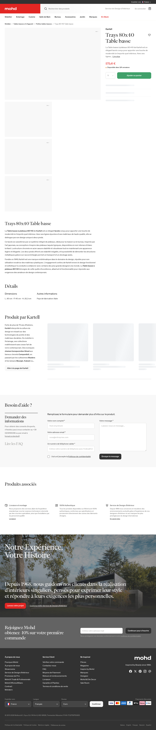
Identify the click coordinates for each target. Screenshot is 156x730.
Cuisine (32, 17)
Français (135, 725)
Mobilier (8, 17)
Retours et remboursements (55, 676)
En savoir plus (115, 519)
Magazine (84, 665)
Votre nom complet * (56, 420)
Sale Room (84, 683)
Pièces (83, 662)
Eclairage (20, 17)
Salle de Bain (44, 17)
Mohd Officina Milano (14, 683)
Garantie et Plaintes (51, 683)
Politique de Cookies (30, 725)
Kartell (109, 29)
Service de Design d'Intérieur (17, 672)
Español (148, 725)
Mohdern (9, 690)
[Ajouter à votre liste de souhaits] (149, 35)
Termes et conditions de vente (55, 686)
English (128, 725)
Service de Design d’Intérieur (117, 8)
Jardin (82, 17)
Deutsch (142, 725)
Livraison (12, 519)
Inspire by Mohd (87, 669)
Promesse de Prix (12, 676)
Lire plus (116, 56)
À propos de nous (12, 665)
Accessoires (70, 17)
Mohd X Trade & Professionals (17, 679)
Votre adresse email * (56, 432)
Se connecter (140, 8)
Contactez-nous (49, 665)
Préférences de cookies (58, 725)
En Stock (105, 17)
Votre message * (106, 420)
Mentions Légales (43, 725)
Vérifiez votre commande (53, 662)
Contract (8, 686)
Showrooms (10, 669)
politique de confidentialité (131, 636)
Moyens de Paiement (51, 672)
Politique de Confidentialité (13, 725)
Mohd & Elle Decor (88, 679)
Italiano (122, 725)
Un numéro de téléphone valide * (61, 444)
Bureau (58, 17)
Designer (84, 676)
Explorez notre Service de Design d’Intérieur (48, 605)
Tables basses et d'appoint (23, 24)
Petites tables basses (44, 24)
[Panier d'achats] (149, 8)
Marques (93, 17)
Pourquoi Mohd (11, 662)
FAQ (44, 669)
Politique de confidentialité (79, 456)
